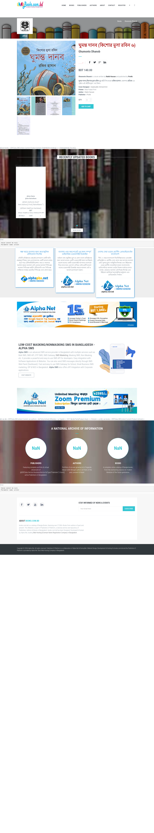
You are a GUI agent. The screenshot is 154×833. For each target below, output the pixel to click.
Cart (31, 216)
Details (21, 216)
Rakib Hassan (111, 76)
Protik (130, 76)
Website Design (92, 548)
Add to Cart (86, 107)
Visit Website (26, 375)
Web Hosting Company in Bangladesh (52, 550)
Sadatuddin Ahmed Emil (99, 87)
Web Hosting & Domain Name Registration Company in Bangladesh (55, 533)
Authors (93, 5)
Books (71, 5)
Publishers (82, 5)
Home (64, 5)
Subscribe (129, 509)
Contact (111, 5)
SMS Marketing (62, 355)
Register (121, 5)
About (102, 5)
